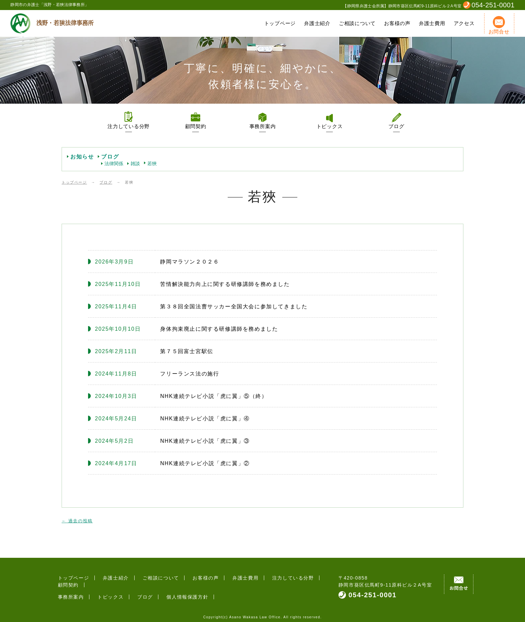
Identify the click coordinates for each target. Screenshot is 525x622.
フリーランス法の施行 (189, 374)
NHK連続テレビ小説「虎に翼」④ (204, 418)
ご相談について (357, 23)
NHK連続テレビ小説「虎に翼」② (204, 463)
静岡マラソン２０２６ (189, 262)
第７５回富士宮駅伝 (186, 351)
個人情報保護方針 (172, 590)
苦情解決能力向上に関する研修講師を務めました (225, 284)
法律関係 (113, 163)
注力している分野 (128, 126)
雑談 (135, 163)
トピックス (329, 126)
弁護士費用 (432, 23)
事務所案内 (262, 126)
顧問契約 (195, 126)
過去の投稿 (77, 520)
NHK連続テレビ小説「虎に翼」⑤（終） (213, 396)
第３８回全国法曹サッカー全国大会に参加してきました (233, 306)
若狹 (152, 163)
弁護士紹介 (317, 23)
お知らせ (82, 157)
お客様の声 (397, 23)
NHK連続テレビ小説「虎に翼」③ (204, 441)
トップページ (280, 23)
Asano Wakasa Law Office (255, 613)
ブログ (396, 126)
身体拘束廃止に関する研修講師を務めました (219, 329)
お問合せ (499, 25)
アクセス (464, 23)
